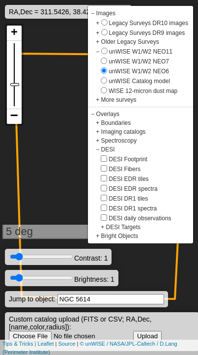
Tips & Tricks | (20, 344)
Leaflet (46, 344)
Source (67, 344)
